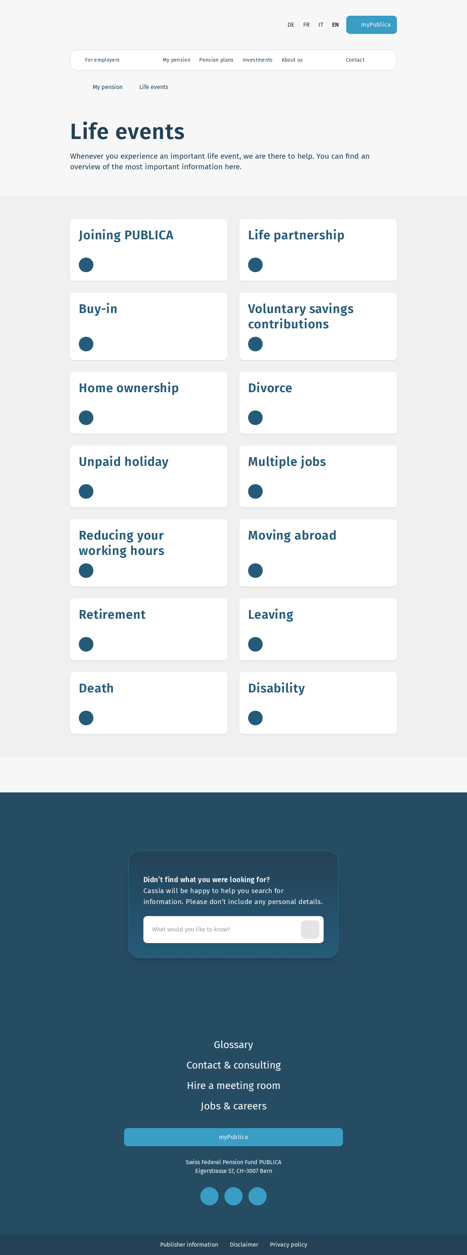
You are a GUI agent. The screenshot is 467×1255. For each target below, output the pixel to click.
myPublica (233, 1137)
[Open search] (378, 60)
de (290, 24)
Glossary (233, 1045)
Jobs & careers (234, 1106)
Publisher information (189, 1244)
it (321, 24)
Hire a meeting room (234, 1086)
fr (306, 24)
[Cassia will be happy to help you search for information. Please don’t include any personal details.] (223, 929)
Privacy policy (288, 1244)
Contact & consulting (233, 1065)
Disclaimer (244, 1244)
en (335, 24)
